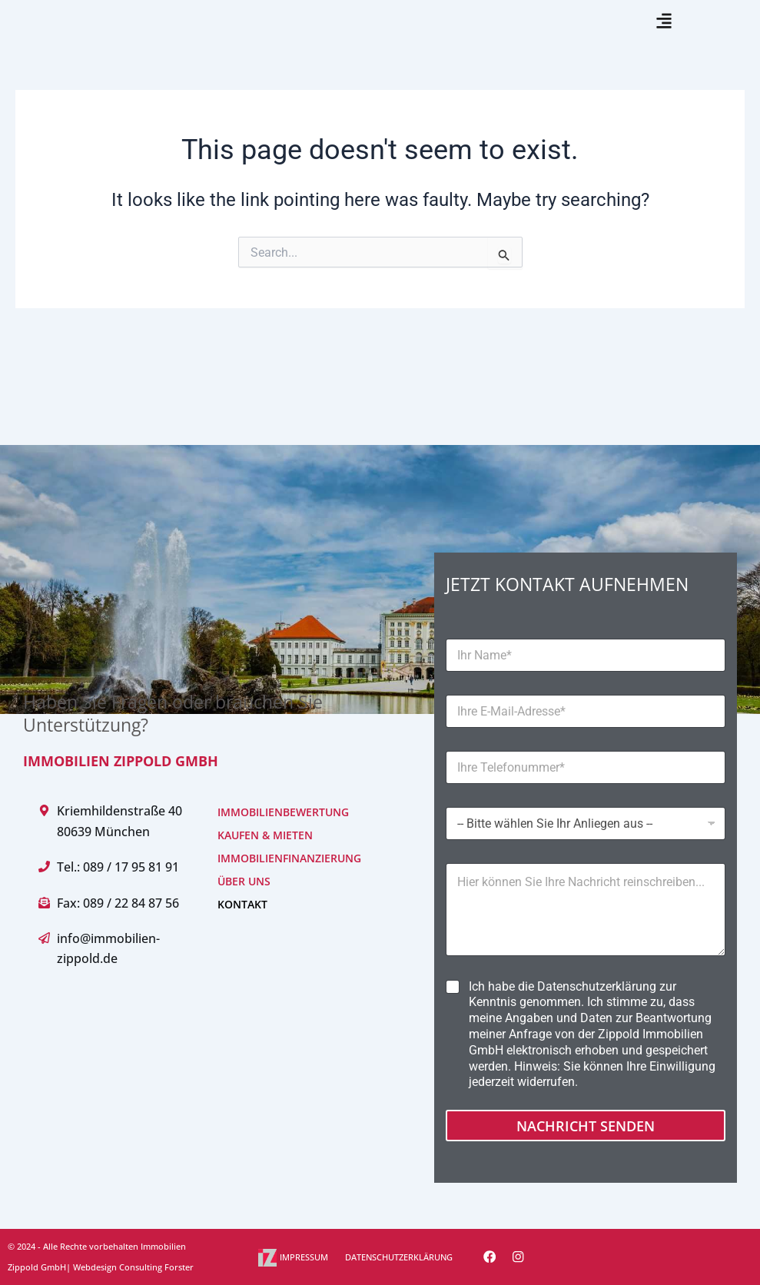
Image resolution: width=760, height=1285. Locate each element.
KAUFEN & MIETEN (265, 835)
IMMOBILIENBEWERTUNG (283, 812)
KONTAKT (242, 905)
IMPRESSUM (304, 1257)
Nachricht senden (585, 1126)
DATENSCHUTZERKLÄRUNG (399, 1257)
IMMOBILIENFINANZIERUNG (289, 859)
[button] (663, 39)
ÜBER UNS (243, 882)
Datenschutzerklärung (596, 986)
